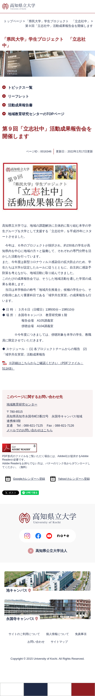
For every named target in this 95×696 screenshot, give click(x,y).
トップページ (13, 21)
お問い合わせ (36, 641)
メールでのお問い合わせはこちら (30, 430)
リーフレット (18, 96)
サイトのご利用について (24, 634)
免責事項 (80, 634)
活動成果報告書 (20, 105)
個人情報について (57, 634)
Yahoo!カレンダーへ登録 (74, 478)
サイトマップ (59, 641)
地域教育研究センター (22, 404)
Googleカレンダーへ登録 (29, 478)
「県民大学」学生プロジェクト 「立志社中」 (58, 21)
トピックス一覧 (20, 87)
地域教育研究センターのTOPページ (36, 114)
